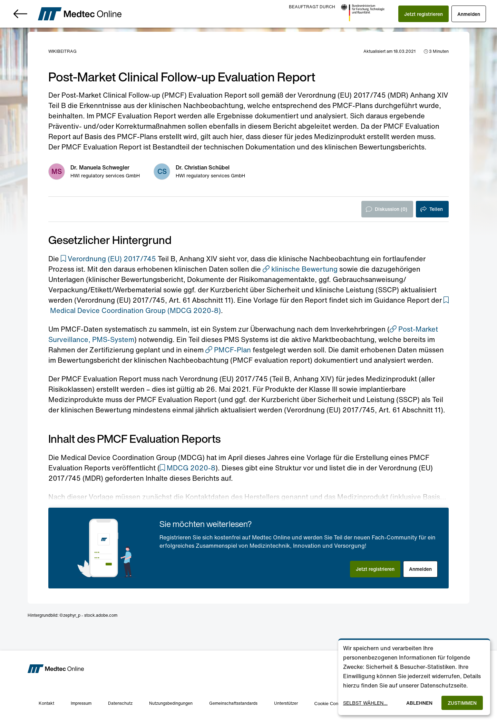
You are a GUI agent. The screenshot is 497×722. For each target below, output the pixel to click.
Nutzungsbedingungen (171, 703)
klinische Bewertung (300, 269)
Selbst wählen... (365, 702)
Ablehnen (419, 702)
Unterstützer (286, 703)
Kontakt (46, 703)
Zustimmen (462, 702)
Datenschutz (120, 703)
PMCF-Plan (228, 350)
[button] (423, 14)
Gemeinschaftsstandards (233, 703)
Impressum (81, 703)
